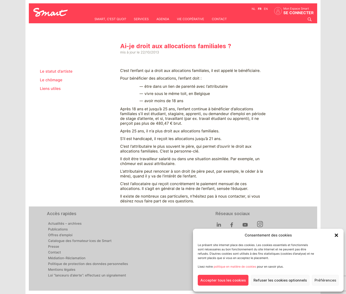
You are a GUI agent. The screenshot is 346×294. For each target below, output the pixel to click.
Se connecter (298, 13)
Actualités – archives (65, 224)
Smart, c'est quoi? (110, 19)
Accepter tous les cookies (223, 280)
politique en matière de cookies (235, 266)
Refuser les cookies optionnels (280, 280)
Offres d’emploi (60, 235)
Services (141, 19)
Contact (219, 19)
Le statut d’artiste (56, 71)
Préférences (325, 280)
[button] (336, 235)
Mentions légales (61, 270)
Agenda (162, 19)
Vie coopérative (190, 19)
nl (254, 9)
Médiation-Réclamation (67, 258)
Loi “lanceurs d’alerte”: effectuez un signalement (87, 275)
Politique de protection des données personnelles (88, 264)
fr (259, 9)
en (266, 9)
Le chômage (51, 80)
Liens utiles (50, 88)
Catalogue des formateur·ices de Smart (79, 241)
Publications (58, 229)
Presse (53, 247)
